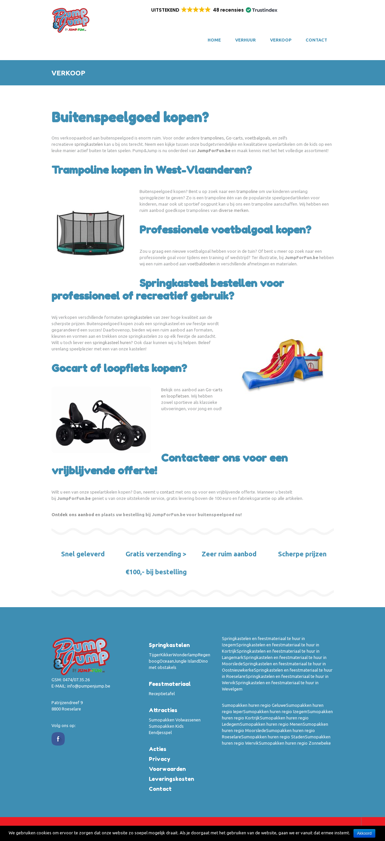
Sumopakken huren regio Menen (271, 724)
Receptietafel (162, 693)
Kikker (166, 654)
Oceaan (166, 661)
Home (214, 40)
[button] (214, 10)
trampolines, (213, 138)
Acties (157, 749)
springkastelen (88, 144)
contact (167, 492)
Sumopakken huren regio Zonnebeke (295, 743)
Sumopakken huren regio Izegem (275, 711)
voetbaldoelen (201, 263)
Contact (316, 40)
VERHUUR (245, 40)
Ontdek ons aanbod (72, 514)
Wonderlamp (185, 654)
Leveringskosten (171, 779)
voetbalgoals (257, 138)
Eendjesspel (160, 732)
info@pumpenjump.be (88, 686)
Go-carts (234, 138)
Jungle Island (186, 661)
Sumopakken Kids (166, 726)
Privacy (159, 759)
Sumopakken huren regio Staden (273, 736)
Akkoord (364, 833)
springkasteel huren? (113, 342)
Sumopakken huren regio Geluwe (254, 705)
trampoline (247, 191)
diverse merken (233, 210)
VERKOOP (280, 40)
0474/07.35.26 (76, 679)
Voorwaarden (167, 769)
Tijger (154, 654)
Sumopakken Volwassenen (175, 719)
